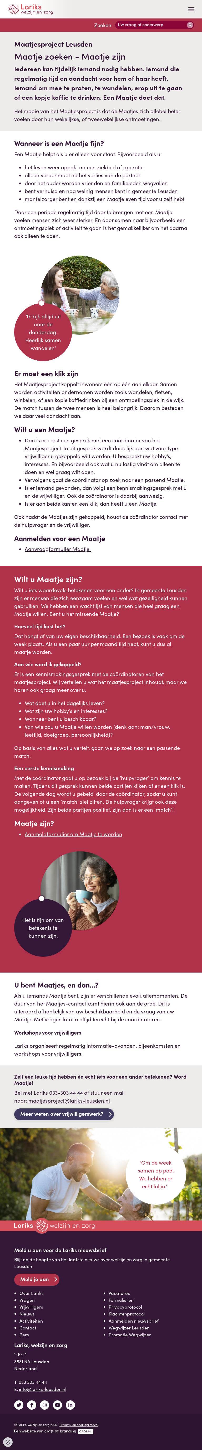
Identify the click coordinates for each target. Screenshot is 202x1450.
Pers (24, 1334)
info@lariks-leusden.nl (42, 1389)
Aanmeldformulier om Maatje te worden (73, 834)
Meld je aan (34, 1278)
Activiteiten (31, 1321)
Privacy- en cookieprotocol (78, 1425)
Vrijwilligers (31, 1307)
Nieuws (27, 1313)
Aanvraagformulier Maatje (58, 548)
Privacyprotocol (125, 1307)
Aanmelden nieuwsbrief (134, 1321)
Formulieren (121, 1300)
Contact (27, 1327)
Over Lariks (31, 1293)
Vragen (27, 1300)
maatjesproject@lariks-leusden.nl (69, 1100)
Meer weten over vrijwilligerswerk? (61, 1113)
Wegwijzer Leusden (129, 1327)
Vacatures (119, 1293)
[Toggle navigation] (191, 9)
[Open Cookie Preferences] (8, 1442)
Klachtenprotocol (127, 1313)
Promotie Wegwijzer (130, 1334)
